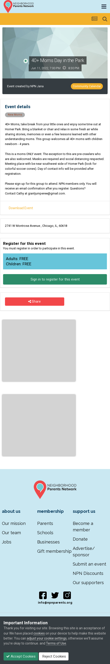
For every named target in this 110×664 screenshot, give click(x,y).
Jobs (6, 541)
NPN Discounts (88, 573)
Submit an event (89, 564)
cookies (39, 633)
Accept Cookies (21, 656)
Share (34, 301)
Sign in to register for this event (55, 279)
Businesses (48, 541)
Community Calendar (87, 86)
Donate (80, 539)
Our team (11, 532)
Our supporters (88, 582)
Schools (45, 532)
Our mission (14, 523)
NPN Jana (37, 86)
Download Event (21, 208)
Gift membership (54, 551)
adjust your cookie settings (47, 638)
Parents (45, 523)
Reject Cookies (53, 656)
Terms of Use (56, 643)
